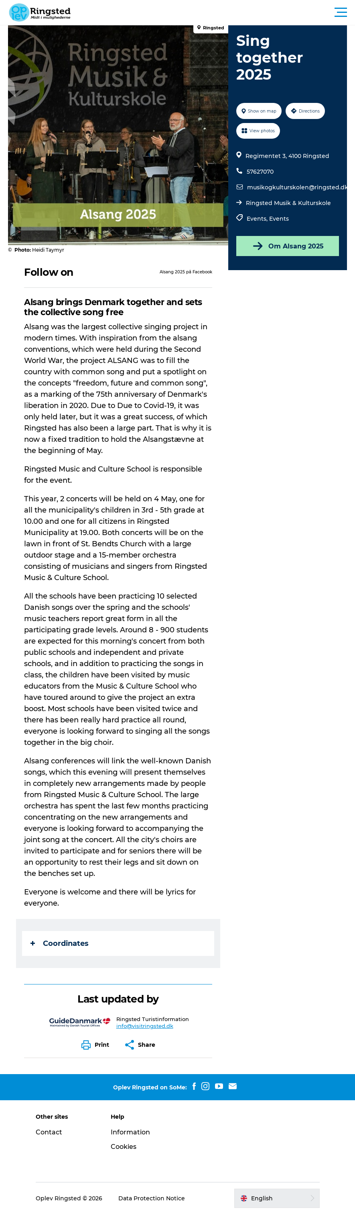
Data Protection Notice (151, 1198)
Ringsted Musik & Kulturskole (288, 203)
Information (130, 1132)
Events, (258, 218)
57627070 (260, 171)
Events (279, 218)
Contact (49, 1132)
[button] (213, 12)
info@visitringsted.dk (144, 1026)
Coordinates (59, 943)
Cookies (123, 1146)
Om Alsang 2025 (288, 246)
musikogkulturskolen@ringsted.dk (297, 187)
